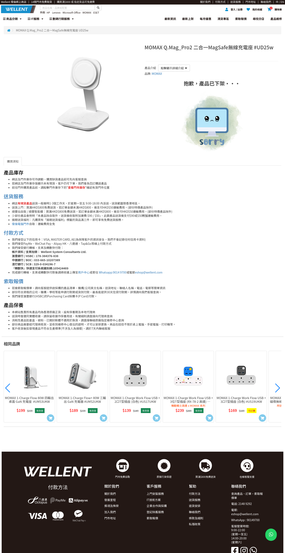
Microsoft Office (71, 12)
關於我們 (110, 494)
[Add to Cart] (50, 418)
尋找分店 (258, 19)
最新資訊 (170, 19)
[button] (8, 388)
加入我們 (110, 512)
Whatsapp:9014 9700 (112, 272)
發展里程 (110, 500)
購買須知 (12, 161)
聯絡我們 (194, 512)
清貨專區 (223, 19)
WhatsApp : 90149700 (245, 520)
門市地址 (110, 518)
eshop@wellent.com (149, 272)
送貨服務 (13, 196)
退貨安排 (194, 506)
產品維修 (276, 19)
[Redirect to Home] (9, 30)
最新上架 (188, 19)
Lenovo (56, 12)
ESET (96, 12)
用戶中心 (84, 272)
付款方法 (194, 494)
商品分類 (12, 19)
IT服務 (35, 19)
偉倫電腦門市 (20, 224)
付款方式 (13, 232)
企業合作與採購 (157, 506)
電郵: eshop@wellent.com (245, 512)
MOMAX (87, 12)
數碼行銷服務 (61, 19)
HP (48, 12)
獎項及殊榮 (111, 506)
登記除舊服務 (155, 512)
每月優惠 (205, 19)
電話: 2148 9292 (241, 504)
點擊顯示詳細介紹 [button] (174, 68)
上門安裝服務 (155, 494)
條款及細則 (196, 518)
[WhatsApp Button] (271, 535)
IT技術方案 (154, 500)
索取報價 (241, 19)
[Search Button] (98, 7)
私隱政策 (194, 524)
